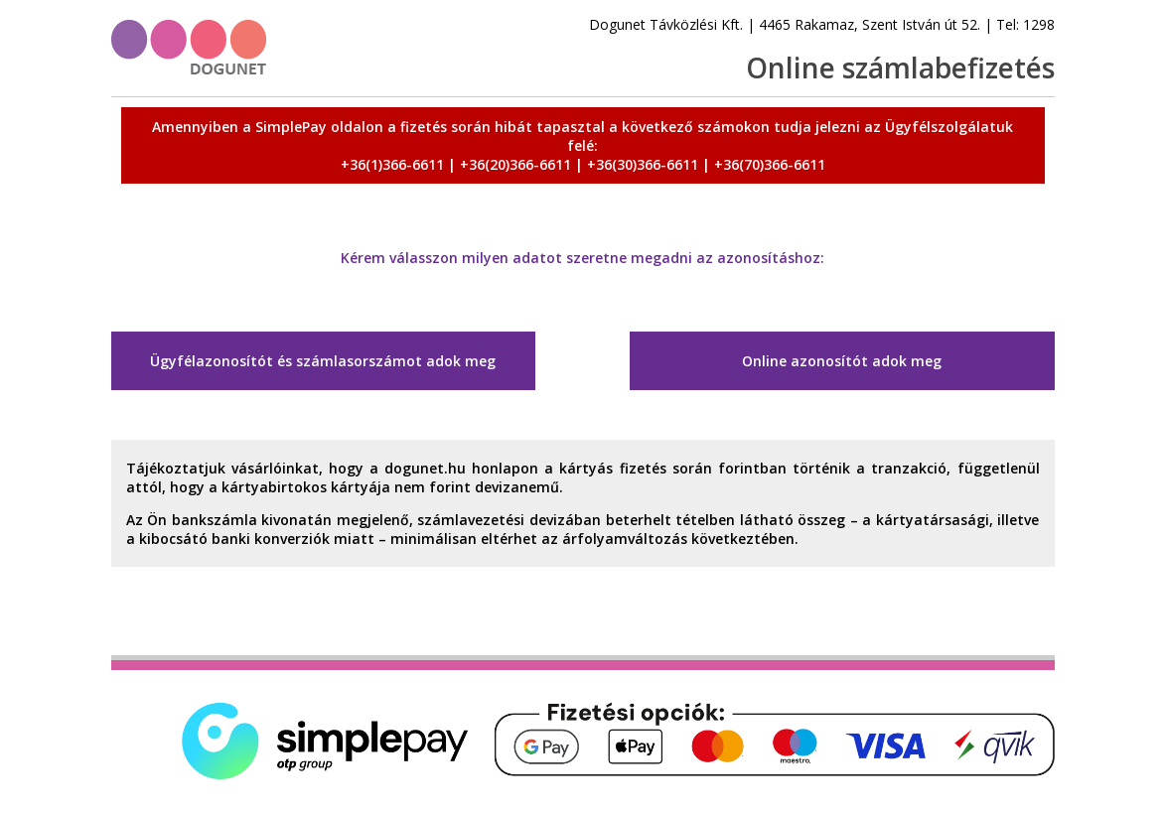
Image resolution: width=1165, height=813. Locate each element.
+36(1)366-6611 (392, 164)
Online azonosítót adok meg (842, 360)
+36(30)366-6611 (642, 164)
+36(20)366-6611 (515, 164)
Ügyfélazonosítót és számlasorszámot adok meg (323, 360)
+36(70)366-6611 (769, 164)
